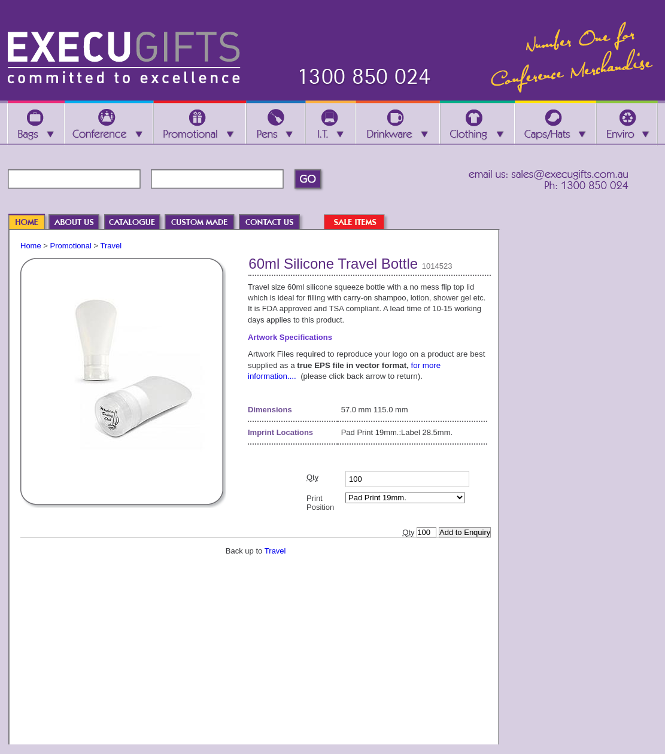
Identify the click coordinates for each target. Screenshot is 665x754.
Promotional (71, 245)
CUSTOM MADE (205, 222)
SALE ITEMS (360, 222)
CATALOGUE (138, 222)
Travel (111, 245)
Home (30, 245)
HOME (32, 222)
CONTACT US (275, 222)
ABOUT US (80, 222)
